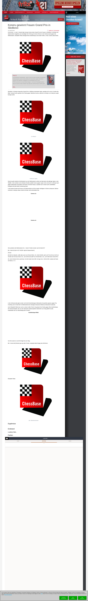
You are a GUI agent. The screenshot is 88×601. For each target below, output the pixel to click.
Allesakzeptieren (82, 598)
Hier (42, 593)
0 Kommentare (56, 30)
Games (70, 441)
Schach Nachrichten (20, 19)
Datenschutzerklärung (8, 594)
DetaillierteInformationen (63, 598)
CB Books (37, 12)
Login (77, 12)
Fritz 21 (15, 75)
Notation (44, 441)
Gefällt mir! (51, 30)
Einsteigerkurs (54, 12)
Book (18, 441)
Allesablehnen (72, 598)
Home (11, 12)
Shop (5, 12)
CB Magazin (30, 12)
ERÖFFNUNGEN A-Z (20, 12)
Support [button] (45, 12)
